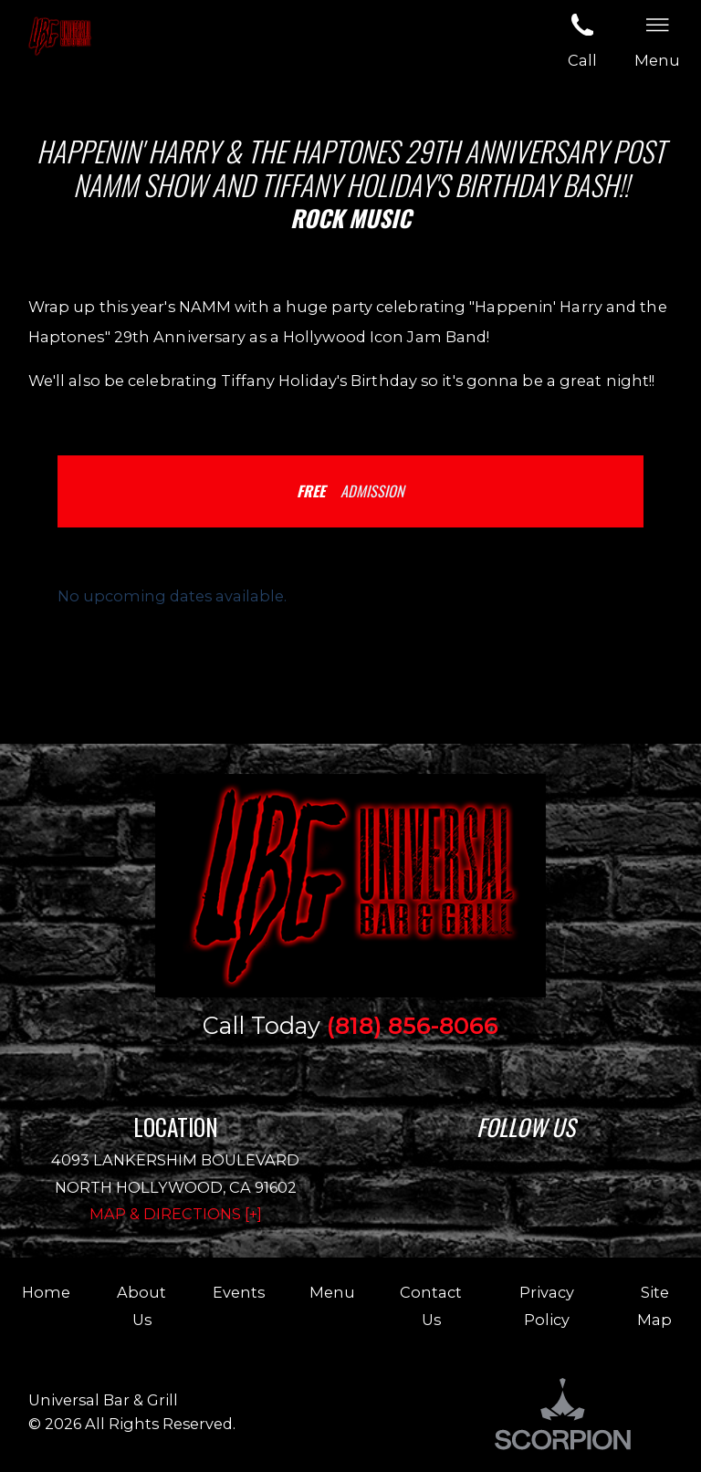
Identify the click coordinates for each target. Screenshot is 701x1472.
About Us (141, 1305)
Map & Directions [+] (175, 1214)
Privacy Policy (546, 1305)
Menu (332, 1292)
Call (582, 38)
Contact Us (431, 1305)
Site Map (654, 1305)
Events (239, 1292)
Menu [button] (657, 38)
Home (46, 1292)
